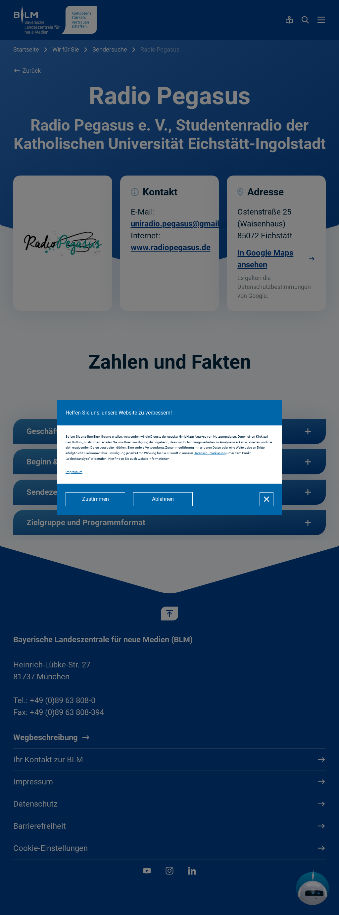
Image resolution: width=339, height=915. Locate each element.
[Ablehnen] (163, 499)
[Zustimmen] (95, 499)
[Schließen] (266, 499)
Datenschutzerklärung (210, 453)
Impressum (74, 472)
